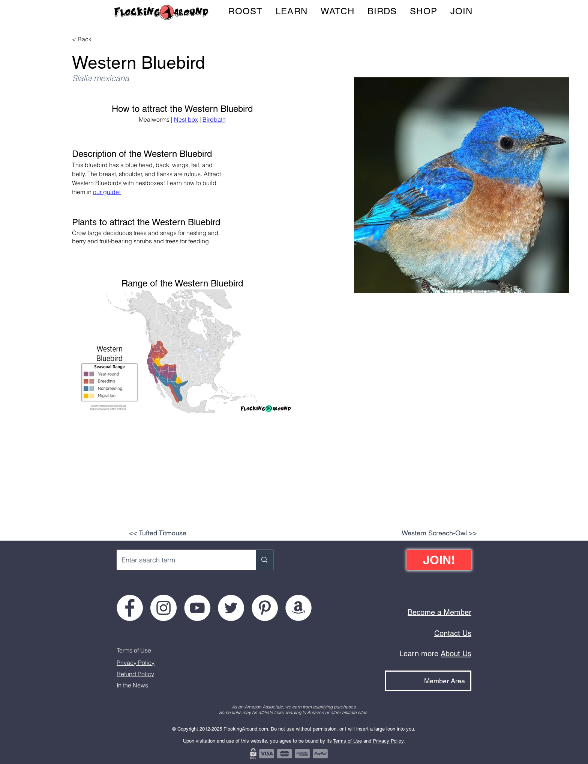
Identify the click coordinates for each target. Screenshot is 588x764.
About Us (456, 653)
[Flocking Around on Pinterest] (265, 608)
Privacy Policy (135, 662)
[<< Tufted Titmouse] (157, 533)
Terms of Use (134, 650)
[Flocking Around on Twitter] (231, 608)
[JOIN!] (438, 560)
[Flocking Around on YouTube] (197, 608)
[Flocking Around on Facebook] (130, 608)
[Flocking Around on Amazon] (298, 608)
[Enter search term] (181, 560)
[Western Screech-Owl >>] (439, 533)
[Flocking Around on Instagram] (163, 608)
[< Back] (87, 39)
